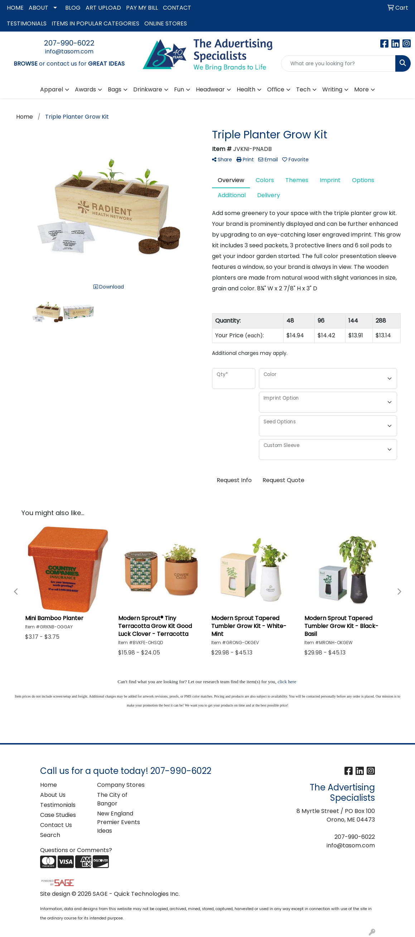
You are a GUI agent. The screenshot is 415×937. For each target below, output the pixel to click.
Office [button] (275, 89)
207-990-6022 (69, 43)
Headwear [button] (210, 89)
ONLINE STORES (165, 23)
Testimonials (58, 805)
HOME (15, 8)
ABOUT (38, 8)
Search (50, 835)
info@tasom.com (69, 51)
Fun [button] (179, 89)
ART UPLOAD (103, 8)
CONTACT (177, 8)
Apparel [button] (51, 89)
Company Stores (121, 785)
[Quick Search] (338, 63)
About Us (53, 795)
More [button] (361, 89)
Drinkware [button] (147, 89)
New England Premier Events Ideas (118, 822)
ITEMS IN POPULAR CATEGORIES (95, 23)
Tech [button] (303, 89)
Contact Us (56, 825)
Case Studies (58, 815)
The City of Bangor (112, 799)
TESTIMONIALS (27, 23)
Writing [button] (332, 89)
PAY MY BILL (142, 8)
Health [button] (246, 89)
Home (48, 785)
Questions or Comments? (76, 850)
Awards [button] (85, 89)
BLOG (73, 8)
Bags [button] (114, 89)
